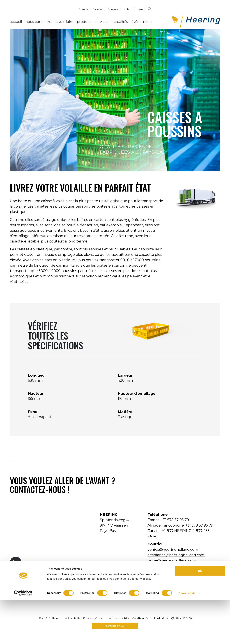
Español (97, 9)
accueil (16, 22)
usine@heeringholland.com (172, 560)
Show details (187, 621)
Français (112, 9)
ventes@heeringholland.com (173, 549)
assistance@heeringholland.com (176, 555)
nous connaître (38, 22)
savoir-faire (64, 22)
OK (200, 599)
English (83, 9)
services (101, 22)
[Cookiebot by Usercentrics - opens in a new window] (23, 622)
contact (127, 9)
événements (142, 22)
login (140, 9)
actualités (120, 22)
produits (84, 22)
